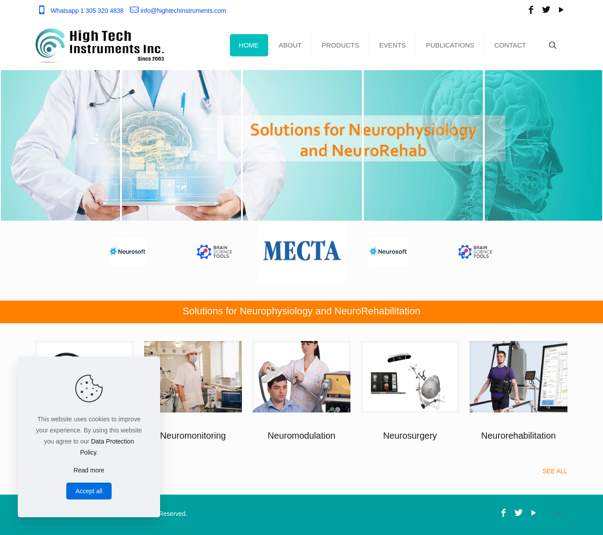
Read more (88, 470)
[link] (193, 376)
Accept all (89, 491)
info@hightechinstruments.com (183, 10)
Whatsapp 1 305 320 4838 (87, 10)
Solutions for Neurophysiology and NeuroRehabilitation (301, 311)
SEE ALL (555, 471)
